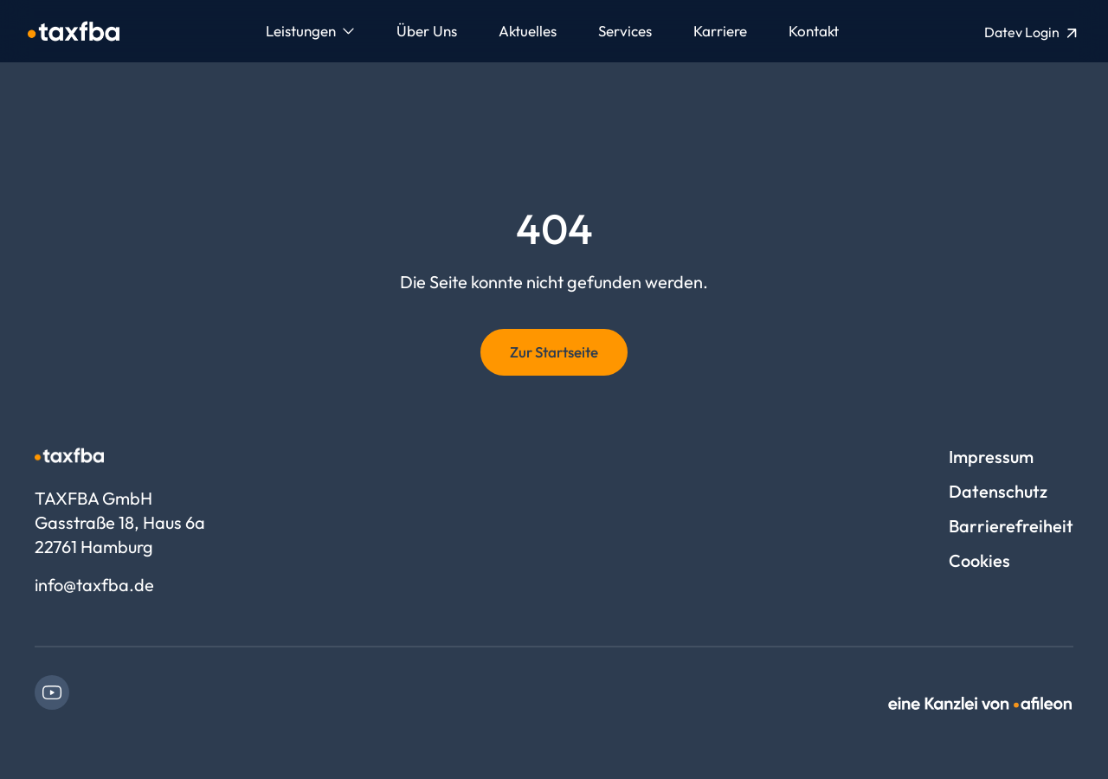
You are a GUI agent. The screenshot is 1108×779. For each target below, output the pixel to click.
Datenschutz (998, 491)
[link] (52, 692)
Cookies (979, 560)
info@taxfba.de (94, 585)
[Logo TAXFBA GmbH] (73, 31)
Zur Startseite (554, 352)
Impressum (991, 456)
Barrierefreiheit (1011, 526)
